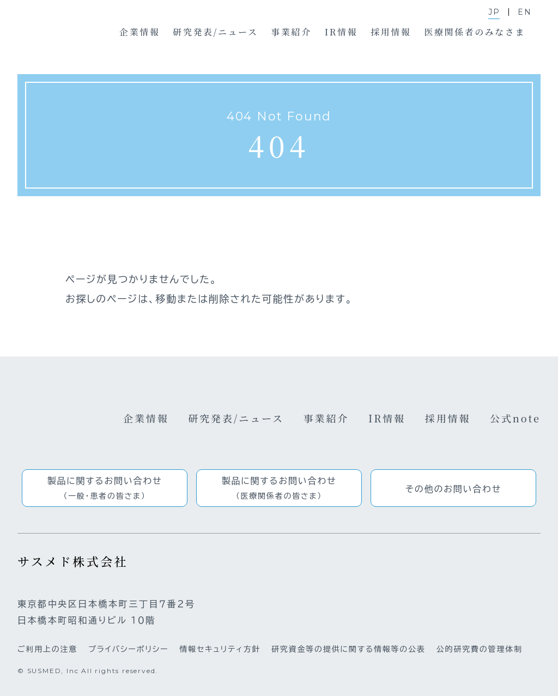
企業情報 (146, 418)
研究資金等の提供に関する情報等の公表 (348, 649)
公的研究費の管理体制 (479, 649)
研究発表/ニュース (236, 418)
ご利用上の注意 (47, 649)
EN (525, 12)
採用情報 (448, 418)
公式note (515, 418)
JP (494, 12)
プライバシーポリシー (128, 649)
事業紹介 (326, 418)
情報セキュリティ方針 (219, 649)
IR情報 (386, 418)
